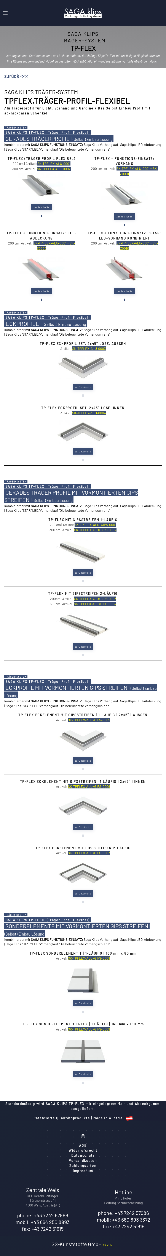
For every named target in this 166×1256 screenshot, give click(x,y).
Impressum (83, 1170)
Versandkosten (83, 1160)
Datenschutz (83, 1155)
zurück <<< (16, 75)
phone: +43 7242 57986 (42, 1215)
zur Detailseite (41, 207)
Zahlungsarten (82, 1165)
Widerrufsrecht (83, 1150)
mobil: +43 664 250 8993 (43, 1222)
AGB (83, 1145)
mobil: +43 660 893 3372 (123, 1219)
